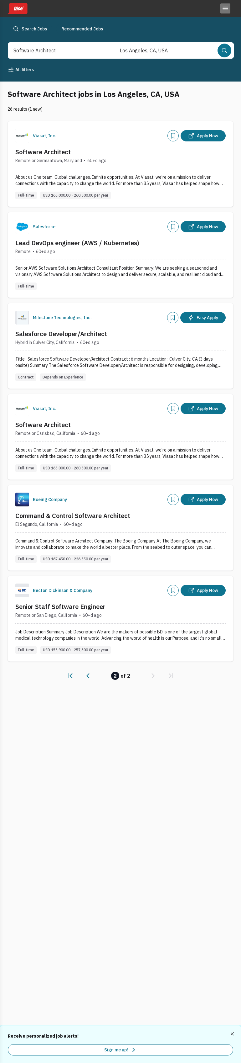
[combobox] (53, 50)
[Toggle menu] (225, 8)
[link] (70, 675)
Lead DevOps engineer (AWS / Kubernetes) (77, 243)
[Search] (224, 50)
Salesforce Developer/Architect (61, 334)
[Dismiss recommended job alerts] (233, 1033)
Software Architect (43, 152)
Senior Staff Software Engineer (60, 606)
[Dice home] (18, 8)
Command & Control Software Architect (72, 515)
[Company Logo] (22, 136)
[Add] (173, 135)
